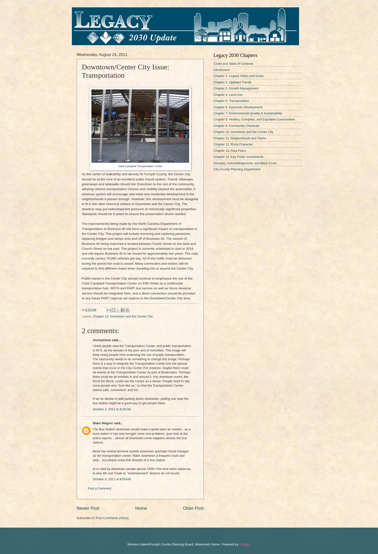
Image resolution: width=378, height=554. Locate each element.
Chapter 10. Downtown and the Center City (243, 132)
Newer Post (88, 508)
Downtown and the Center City (131, 316)
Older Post (193, 508)
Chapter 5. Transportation (231, 101)
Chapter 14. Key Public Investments (239, 157)
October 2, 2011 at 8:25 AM (112, 409)
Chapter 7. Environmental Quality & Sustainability (248, 113)
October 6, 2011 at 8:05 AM (112, 479)
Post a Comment (99, 488)
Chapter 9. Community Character (237, 126)
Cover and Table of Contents (233, 63)
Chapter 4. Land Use (228, 95)
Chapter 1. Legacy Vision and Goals (239, 76)
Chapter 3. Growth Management (236, 88)
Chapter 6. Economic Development (238, 107)
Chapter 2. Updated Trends (232, 82)
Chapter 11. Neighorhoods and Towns (240, 138)
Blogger (244, 544)
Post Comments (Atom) (112, 518)
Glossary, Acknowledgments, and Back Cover (245, 163)
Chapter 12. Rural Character (233, 144)
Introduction (222, 70)
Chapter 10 (100, 316)
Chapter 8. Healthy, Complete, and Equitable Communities (254, 119)
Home (141, 508)
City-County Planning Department (237, 169)
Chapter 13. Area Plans (230, 150)
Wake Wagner (103, 423)
